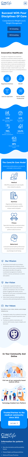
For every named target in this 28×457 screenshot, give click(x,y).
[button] (25, 3)
